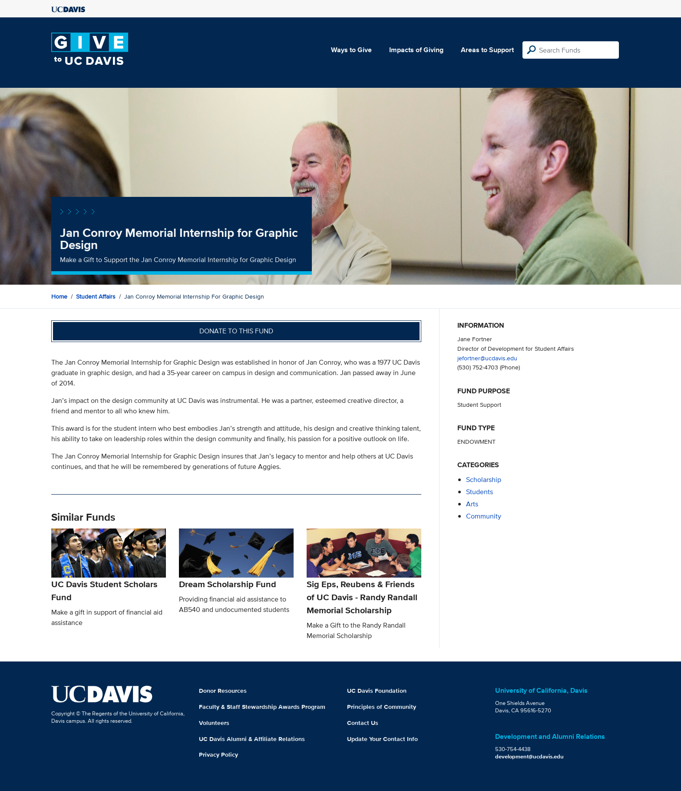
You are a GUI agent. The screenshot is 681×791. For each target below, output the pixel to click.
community (483, 516)
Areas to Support (487, 50)
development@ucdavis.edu (529, 756)
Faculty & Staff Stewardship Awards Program (262, 706)
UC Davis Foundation (377, 690)
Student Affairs (96, 296)
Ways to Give (351, 50)
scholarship (483, 480)
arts (472, 504)
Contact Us (362, 722)
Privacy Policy (218, 754)
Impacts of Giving (416, 50)
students (479, 492)
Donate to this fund (236, 331)
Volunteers (214, 722)
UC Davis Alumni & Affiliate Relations (252, 738)
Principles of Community (381, 706)
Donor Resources (223, 690)
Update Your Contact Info (382, 738)
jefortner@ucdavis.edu (487, 357)
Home (59, 296)
